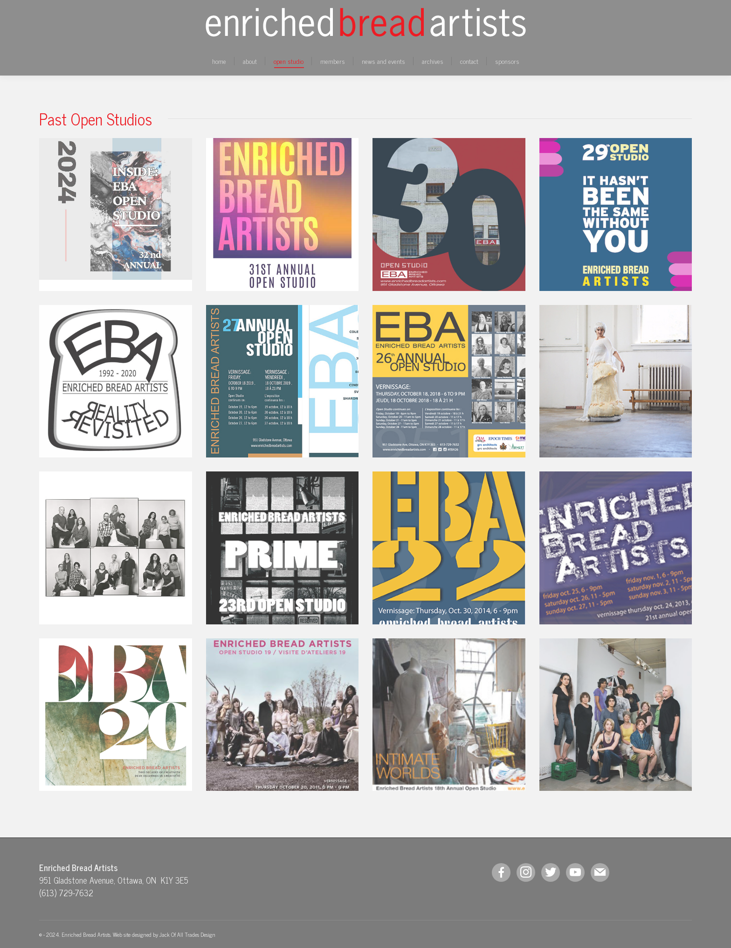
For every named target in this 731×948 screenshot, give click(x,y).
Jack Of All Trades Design (187, 934)
